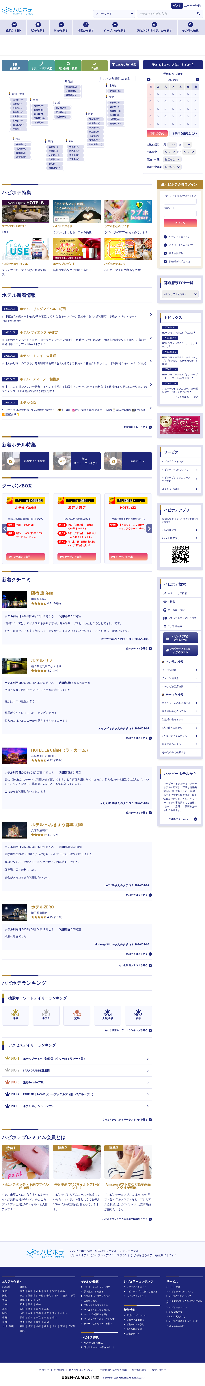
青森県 (115, 102)
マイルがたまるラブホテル (95, 1310)
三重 (46, 1308)
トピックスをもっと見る (185, 397)
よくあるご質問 (180, 488)
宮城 (54, 1291)
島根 (46, 1317)
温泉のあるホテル (180, 744)
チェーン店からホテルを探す (96, 1323)
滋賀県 (53, 147)
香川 (22, 1322)
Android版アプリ (180, 538)
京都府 (53, 151)
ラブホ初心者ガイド (135, 1287)
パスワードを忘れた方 (181, 245)
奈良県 (53, 164)
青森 (22, 1291)
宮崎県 (18, 121)
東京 (22, 1295)
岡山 (22, 1317)
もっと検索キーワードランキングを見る (126, 1030)
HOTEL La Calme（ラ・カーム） (60, 750)
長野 (38, 1300)
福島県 (115, 123)
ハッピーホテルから (180, 774)
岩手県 (115, 107)
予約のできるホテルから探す (154, 27)
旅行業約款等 (139, 1369)
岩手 (46, 1291)
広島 (30, 1317)
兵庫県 (54, 159)
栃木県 (94, 123)
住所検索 (15, 66)
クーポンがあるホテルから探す (98, 1319)
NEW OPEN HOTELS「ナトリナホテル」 (180, 342)
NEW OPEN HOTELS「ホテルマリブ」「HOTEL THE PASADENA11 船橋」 (180, 357)
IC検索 (94, 66)
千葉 (48, 1295)
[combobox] (165, 14)
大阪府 (54, 155)
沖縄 (22, 1330)
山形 (38, 1291)
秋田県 (115, 115)
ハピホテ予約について (178, 1296)
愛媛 (38, 1322)
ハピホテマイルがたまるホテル (178, 650)
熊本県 (18, 112)
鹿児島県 (18, 125)
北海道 (115, 91)
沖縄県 (17, 129)
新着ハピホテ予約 (134, 1324)
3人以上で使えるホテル (180, 736)
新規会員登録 (176, 253)
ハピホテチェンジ (176, 1307)
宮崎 (62, 1326)
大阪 (22, 1313)
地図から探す (86, 27)
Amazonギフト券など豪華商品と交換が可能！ (128, 1186)
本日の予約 (157, 133)
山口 (54, 1317)
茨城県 (94, 119)
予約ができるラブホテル (94, 1305)
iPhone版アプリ (180, 530)
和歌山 (63, 1313)
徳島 (30, 1322)
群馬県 (94, 127)
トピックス (173, 318)
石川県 (61, 112)
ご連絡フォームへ (178, 819)
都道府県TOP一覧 (178, 283)
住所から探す (14, 27)
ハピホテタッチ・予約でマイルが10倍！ (26, 1186)
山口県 (39, 122)
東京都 (94, 140)
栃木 (57, 1295)
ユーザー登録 (192, 5)
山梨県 (71, 91)
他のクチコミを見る (137, 648)
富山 (30, 1304)
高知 (46, 1322)
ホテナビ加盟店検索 (180, 686)
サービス (171, 452)
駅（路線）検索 (68, 66)
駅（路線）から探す (92, 1291)
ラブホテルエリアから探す (179, 618)
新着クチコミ (132, 1333)
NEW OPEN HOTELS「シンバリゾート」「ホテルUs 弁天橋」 (180, 373)
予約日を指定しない (184, 133)
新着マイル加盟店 (134, 1320)
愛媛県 (21, 153)
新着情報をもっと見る (136, 427)
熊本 (46, 1326)
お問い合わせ (159, 1369)
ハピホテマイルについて (180, 469)
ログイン (180, 223)
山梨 (30, 1300)
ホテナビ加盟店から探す (94, 1314)
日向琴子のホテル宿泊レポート (98, 1347)
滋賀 (46, 1313)
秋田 (30, 1291)
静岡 (38, 1308)
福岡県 (18, 99)
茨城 (65, 1295)
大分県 (17, 116)
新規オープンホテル (135, 1315)
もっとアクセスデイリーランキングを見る (125, 1119)
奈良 (54, 1313)
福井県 (61, 116)
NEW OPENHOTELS (92, 1343)
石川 (22, 1304)
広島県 (39, 118)
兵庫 (30, 1313)
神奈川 (31, 1295)
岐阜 (30, 1308)
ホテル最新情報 (133, 1329)
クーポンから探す (115, 27)
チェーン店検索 (180, 678)
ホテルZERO (42, 907)
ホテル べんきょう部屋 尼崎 (57, 824)
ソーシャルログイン (179, 236)
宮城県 (115, 111)
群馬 (73, 1295)
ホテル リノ (42, 660)
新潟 (22, 1300)
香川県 (21, 149)
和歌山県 (54, 168)
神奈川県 (95, 144)
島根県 (39, 110)
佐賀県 (17, 104)
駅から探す (38, 27)
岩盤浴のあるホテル (180, 719)
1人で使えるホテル (180, 727)
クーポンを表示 (19, 556)
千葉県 (94, 136)
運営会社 (44, 1369)
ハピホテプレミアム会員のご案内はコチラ (125, 1219)
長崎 (38, 1326)
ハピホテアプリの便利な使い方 (140, 1291)
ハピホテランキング (180, 461)
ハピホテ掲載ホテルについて (182, 1321)
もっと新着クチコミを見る (133, 965)
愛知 (22, 1308)
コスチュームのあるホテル (180, 703)
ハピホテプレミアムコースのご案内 (180, 479)
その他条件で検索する (180, 752)
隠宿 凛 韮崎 (42, 593)
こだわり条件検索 (124, 64)
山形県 (115, 119)
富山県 (61, 108)
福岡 (22, 1326)
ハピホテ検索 (175, 584)
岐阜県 (74, 147)
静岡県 (74, 151)
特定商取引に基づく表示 (113, 1369)
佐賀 (30, 1326)
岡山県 (39, 114)
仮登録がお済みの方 (179, 261)
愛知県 (74, 155)
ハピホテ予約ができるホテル (177, 638)
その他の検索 (190, 27)
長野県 (71, 95)
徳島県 (21, 144)
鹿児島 (71, 1326)
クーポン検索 (180, 670)
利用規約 (59, 1369)
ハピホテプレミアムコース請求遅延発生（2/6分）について (180, 387)
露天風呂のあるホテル (180, 711)
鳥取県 (39, 106)
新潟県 (71, 87)
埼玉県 (94, 132)
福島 (62, 1291)
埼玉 (40, 1295)
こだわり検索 (172, 626)
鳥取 (38, 1317)
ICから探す (61, 27)
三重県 (74, 159)
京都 (38, 1313)
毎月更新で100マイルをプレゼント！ (77, 1186)
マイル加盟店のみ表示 (117, 78)
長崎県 (17, 108)
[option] (150, 94)
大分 (54, 1326)
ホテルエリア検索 (41, 66)
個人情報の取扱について (82, 1369)
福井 (38, 1304)
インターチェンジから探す (95, 1287)
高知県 (21, 157)
